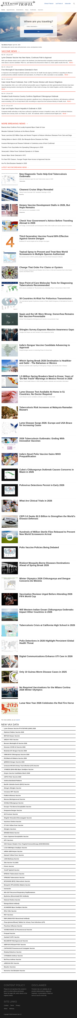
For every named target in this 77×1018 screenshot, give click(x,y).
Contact (6, 1005)
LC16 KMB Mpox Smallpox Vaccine (15, 847)
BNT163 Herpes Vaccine (12, 736)
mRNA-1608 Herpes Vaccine (13, 851)
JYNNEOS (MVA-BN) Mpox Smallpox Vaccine (18, 769)
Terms (12, 1005)
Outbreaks (33, 10)
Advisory (11, 1008)
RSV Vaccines (8, 915)
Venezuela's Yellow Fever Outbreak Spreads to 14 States (20, 151)
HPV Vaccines (8, 840)
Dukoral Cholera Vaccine (12, 900)
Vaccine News (9, 51)
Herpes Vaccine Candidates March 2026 (17, 773)
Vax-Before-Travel (20, 4)
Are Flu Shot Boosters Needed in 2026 (14, 163)
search (18, 720)
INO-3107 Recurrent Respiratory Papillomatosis (19, 892)
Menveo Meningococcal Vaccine (14, 799)
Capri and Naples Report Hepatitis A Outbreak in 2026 (21, 108)
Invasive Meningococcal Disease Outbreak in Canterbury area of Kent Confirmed (28, 143)
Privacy (18, 1005)
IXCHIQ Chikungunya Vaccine (13, 803)
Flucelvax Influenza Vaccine (13, 926)
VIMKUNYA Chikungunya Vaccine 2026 (16, 754)
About (5, 1008)
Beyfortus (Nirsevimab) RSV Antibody (16, 896)
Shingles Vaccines (10, 829)
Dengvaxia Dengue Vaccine (13, 810)
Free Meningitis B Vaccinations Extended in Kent (19, 70)
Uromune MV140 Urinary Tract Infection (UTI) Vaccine (21, 765)
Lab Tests (58, 3)
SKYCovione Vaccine (11, 814)
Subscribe (68, 3)
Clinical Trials (48, 3)
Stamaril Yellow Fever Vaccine (14, 855)
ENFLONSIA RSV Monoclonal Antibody (17, 918)
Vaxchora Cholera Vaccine (12, 821)
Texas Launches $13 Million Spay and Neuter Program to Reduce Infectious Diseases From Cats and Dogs (36, 135)
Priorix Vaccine (9, 866)
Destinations (19, 10)
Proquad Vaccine (9, 933)
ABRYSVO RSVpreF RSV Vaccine (15, 944)
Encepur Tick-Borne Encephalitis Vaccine (17, 806)
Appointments (11, 10)
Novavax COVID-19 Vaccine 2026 (14, 747)
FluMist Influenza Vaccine (12, 795)
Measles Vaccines (10, 967)
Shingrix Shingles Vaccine (12, 788)
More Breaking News (13, 123)
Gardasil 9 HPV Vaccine (11, 937)
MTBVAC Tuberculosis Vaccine (14, 874)
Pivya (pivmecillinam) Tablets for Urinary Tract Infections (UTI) (24, 922)
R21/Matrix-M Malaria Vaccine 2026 (15, 758)
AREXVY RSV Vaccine (11, 739)
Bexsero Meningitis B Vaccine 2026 (15, 743)
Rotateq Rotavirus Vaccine (12, 952)
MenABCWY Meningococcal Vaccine (16, 941)
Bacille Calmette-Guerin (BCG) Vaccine (17, 784)
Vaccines (40, 10)
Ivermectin (7, 888)
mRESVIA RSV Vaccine (11, 963)
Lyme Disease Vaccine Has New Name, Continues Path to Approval (26, 58)
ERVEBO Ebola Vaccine (11, 833)
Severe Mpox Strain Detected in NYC (13, 155)
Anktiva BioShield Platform (13, 780)
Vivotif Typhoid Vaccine (11, 870)
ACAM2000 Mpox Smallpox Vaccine (15, 907)
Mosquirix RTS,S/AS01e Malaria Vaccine (17, 885)
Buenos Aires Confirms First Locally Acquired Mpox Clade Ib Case (23, 127)
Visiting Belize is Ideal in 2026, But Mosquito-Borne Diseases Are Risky (24, 139)
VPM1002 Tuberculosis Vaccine (14, 877)
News (26, 10)
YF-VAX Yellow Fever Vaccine (13, 825)
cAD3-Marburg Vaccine (11, 859)
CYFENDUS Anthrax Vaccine (13, 956)
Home (3, 10)
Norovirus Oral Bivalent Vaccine (14, 970)
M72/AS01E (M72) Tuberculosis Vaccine (17, 881)
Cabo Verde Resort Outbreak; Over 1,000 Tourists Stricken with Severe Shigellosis (31, 82)
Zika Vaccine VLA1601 (11, 862)
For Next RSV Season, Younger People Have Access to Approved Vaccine (25, 159)
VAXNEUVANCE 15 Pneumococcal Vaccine (18, 929)
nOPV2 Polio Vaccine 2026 (12, 777)
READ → (71, 62)
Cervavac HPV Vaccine (11, 792)
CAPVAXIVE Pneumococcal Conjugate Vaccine (19, 948)
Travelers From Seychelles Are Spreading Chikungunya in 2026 (22, 147)
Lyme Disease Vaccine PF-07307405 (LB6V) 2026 (20, 728)
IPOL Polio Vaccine (10, 911)
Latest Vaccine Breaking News (14, 167)
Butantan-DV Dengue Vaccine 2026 (15, 751)
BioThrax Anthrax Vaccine (12, 959)
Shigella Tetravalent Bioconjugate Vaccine (18, 818)
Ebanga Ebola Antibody (11, 903)
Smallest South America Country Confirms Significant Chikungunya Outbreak (29, 96)
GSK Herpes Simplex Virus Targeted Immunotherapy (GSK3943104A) (26, 844)
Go (38, 31)
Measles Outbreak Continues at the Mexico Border (18, 131)
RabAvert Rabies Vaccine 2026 (14, 732)
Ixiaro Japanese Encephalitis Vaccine (16, 836)
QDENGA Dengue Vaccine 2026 (14, 762)
